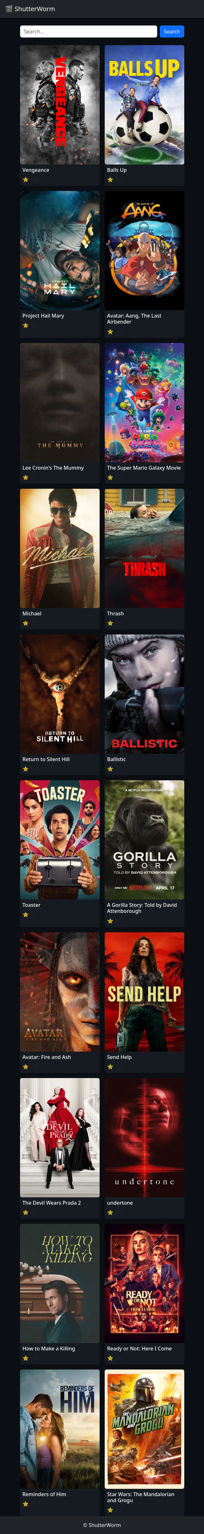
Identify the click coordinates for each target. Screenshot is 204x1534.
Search (172, 31)
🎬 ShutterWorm (30, 8)
